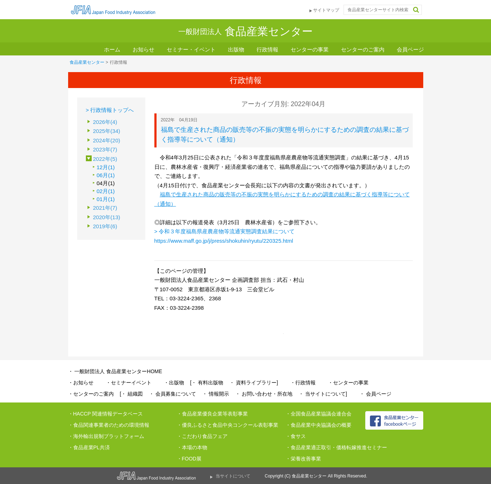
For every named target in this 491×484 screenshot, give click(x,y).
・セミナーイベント (128, 382)
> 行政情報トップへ (110, 110)
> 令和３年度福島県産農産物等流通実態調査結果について (224, 231)
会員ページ (410, 49)
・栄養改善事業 (303, 459)
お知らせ (143, 49)
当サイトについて (233, 476)
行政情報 (267, 49)
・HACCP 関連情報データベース (105, 414)
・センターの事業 (348, 382)
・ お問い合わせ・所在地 (263, 394)
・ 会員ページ (375, 393)
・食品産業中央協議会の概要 (318, 425)
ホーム (112, 49)
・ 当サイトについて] (323, 394)
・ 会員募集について (172, 394)
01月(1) (106, 199)
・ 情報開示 (215, 394)
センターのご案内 (362, 49)
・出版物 (174, 382)
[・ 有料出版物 (207, 382)
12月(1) (106, 167)
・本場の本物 (192, 447)
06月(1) (106, 175)
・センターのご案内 (91, 393)
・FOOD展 (189, 459)
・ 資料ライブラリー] (253, 382)
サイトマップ (326, 10)
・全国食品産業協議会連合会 (318, 414)
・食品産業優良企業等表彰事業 (212, 414)
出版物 (236, 49)
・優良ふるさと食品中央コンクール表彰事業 (227, 425)
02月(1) (106, 191)
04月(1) (106, 183)
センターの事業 (310, 49)
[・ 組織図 (131, 394)
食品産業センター (87, 62)
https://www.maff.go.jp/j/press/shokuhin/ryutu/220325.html (223, 241)
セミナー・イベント (191, 49)
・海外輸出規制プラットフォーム (106, 436)
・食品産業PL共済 (89, 447)
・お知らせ (80, 382)
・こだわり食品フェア (202, 436)
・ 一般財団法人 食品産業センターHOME (115, 371)
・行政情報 (303, 382)
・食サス (296, 436)
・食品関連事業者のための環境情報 (108, 425)
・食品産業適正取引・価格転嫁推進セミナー (336, 447)
